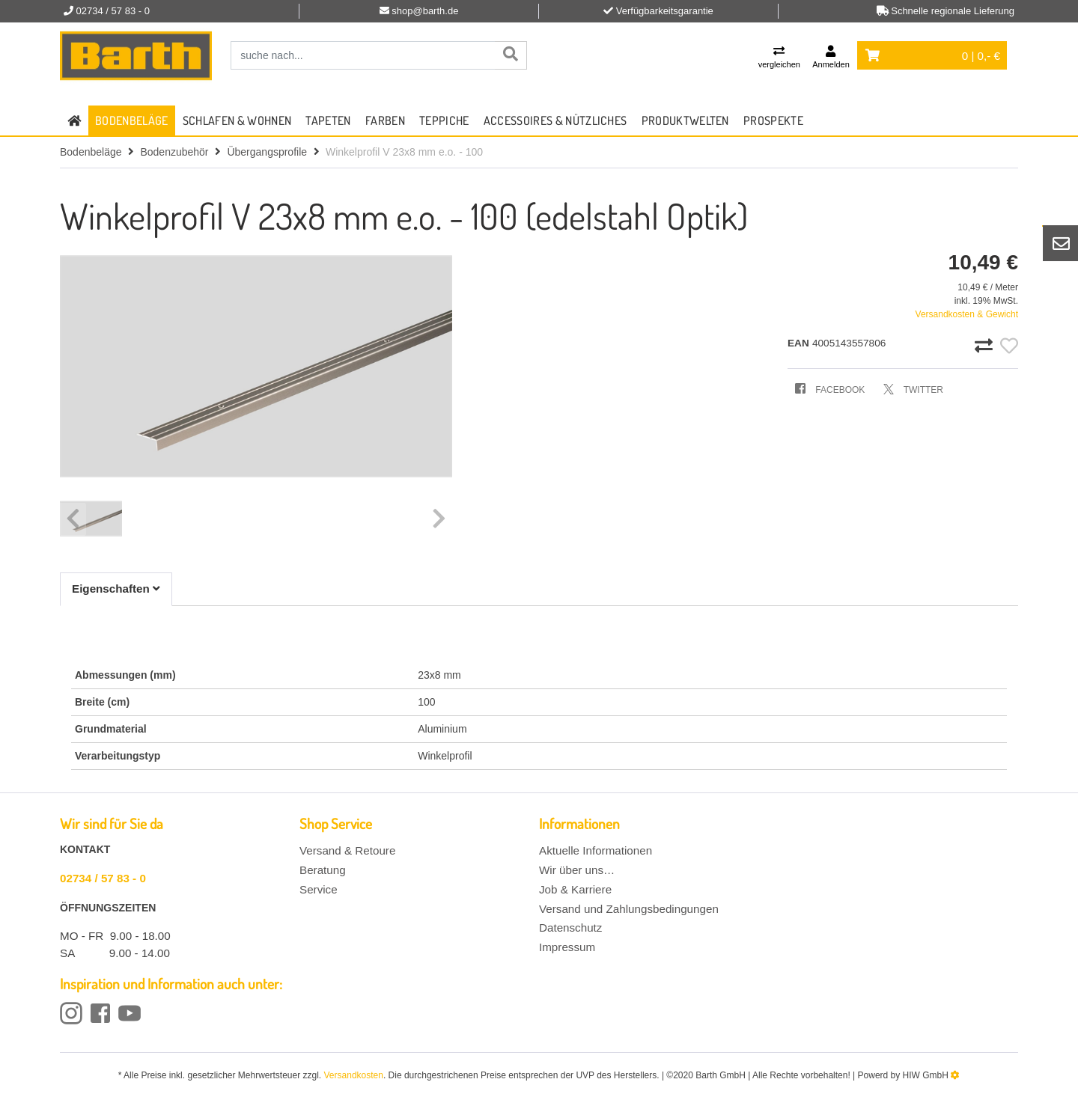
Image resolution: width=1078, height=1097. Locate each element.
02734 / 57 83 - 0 (103, 878)
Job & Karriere (575, 889)
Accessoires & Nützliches (555, 120)
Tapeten (327, 120)
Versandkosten (353, 1075)
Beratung (322, 870)
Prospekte (773, 120)
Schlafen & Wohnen (237, 120)
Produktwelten (685, 120)
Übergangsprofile (267, 152)
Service (318, 889)
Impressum (567, 947)
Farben (385, 120)
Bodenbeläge (131, 120)
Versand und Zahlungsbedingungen (629, 908)
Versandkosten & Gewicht (967, 314)
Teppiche (444, 120)
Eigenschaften (116, 588)
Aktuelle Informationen (595, 850)
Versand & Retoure (347, 850)
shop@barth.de (425, 10)
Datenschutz (570, 927)
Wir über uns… (577, 870)
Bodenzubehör (174, 152)
